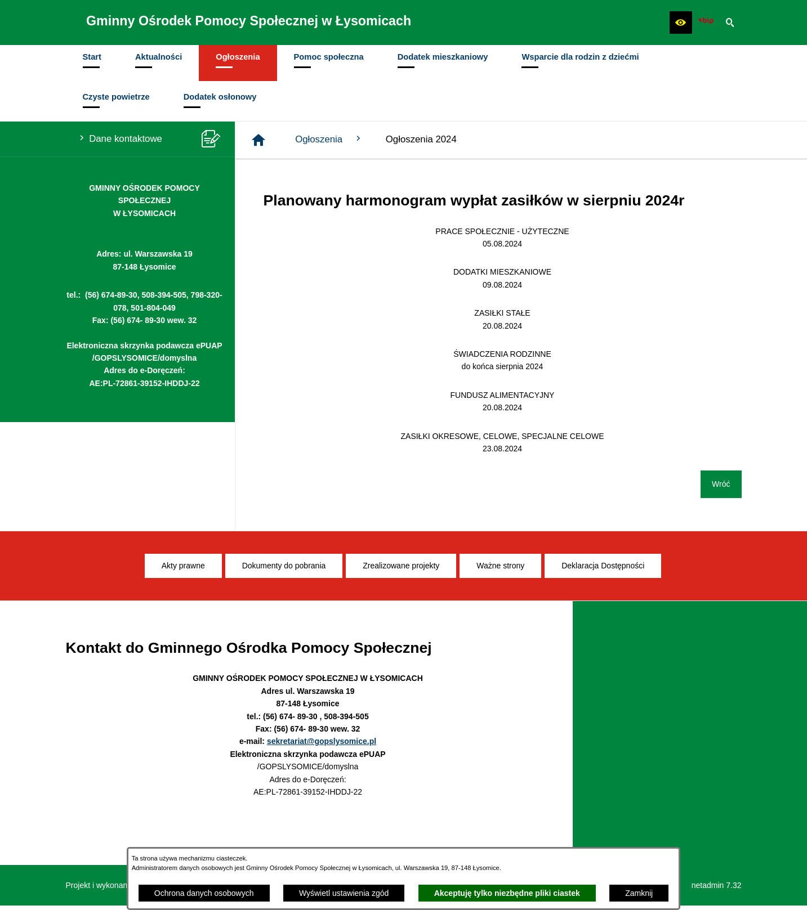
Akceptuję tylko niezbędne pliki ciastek (507, 893)
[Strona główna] (258, 144)
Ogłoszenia (329, 143)
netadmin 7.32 (717, 889)
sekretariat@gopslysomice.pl (321, 745)
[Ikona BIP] (705, 22)
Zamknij (639, 893)
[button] (681, 22)
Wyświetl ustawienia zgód (344, 893)
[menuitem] (92, 65)
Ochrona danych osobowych (204, 893)
